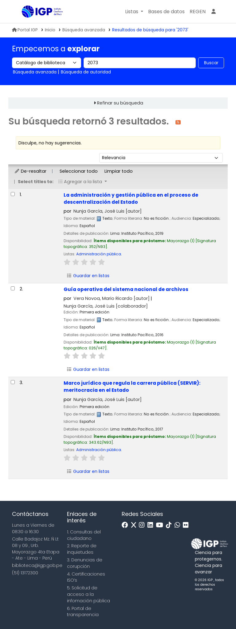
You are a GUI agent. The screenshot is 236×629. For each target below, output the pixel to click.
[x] (135, 525)
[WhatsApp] (179, 525)
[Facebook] (126, 525)
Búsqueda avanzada (83, 30)
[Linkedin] (152, 525)
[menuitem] (197, 11)
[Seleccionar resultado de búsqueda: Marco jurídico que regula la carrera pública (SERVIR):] (13, 382)
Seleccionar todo (79, 171)
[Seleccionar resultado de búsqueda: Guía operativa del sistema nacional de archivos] (13, 288)
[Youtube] (161, 525)
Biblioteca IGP (37, 24)
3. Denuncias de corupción (84, 563)
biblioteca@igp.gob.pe (37, 565)
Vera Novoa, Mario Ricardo (111, 298)
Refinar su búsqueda (120, 103)
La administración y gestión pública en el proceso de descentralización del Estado (131, 198)
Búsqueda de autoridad (86, 72)
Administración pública (98, 254)
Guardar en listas (87, 276)
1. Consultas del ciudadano (84, 535)
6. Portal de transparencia (83, 611)
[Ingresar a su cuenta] (213, 11)
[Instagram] (143, 525)
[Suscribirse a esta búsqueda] (178, 121)
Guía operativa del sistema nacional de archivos (126, 289)
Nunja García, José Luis (107, 211)
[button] (134, 11)
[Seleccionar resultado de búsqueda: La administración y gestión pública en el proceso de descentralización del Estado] (13, 194)
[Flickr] (187, 525)
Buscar (211, 63)
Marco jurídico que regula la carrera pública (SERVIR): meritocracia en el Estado (132, 386)
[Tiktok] (170, 525)
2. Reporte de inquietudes (81, 549)
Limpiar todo (118, 171)
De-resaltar (30, 171)
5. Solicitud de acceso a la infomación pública (88, 594)
